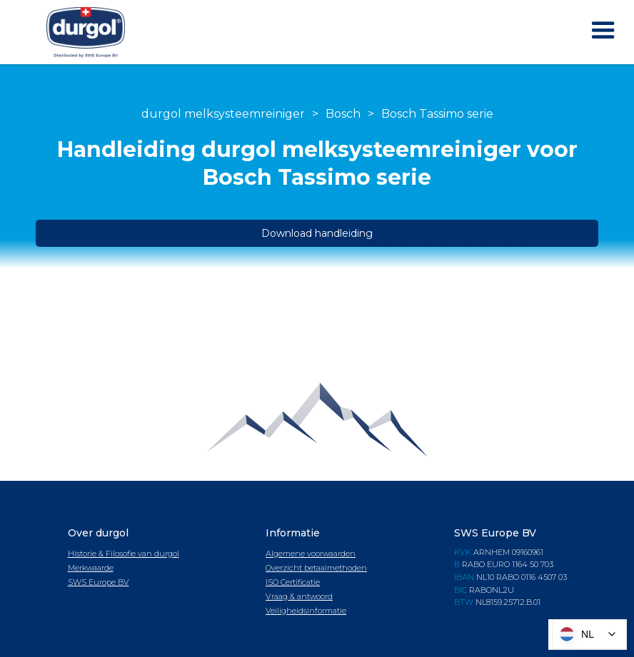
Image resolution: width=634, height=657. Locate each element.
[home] (86, 32)
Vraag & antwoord (299, 596)
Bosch (343, 114)
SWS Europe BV (98, 582)
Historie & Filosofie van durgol (123, 554)
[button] (603, 30)
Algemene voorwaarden (311, 554)
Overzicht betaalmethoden (316, 568)
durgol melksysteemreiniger (223, 114)
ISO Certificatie (293, 582)
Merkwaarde (91, 568)
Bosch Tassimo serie (437, 114)
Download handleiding (317, 233)
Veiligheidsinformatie (306, 611)
